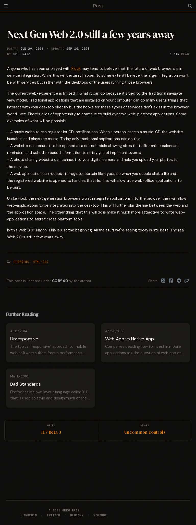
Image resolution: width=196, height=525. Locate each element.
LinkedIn (29, 515)
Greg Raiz (21, 54)
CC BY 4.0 (60, 281)
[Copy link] (186, 281)
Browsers (21, 262)
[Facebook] (171, 281)
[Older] (51, 430)
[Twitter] (163, 281)
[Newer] (145, 430)
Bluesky (77, 515)
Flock (76, 68)
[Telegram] (179, 281)
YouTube (100, 515)
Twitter (53, 515)
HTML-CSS (40, 262)
